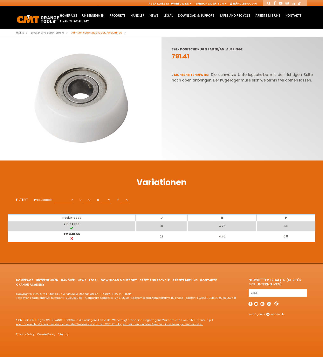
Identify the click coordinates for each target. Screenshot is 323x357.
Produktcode (43, 200)
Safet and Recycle (234, 15)
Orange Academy (74, 21)
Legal (168, 15)
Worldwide (181, 4)
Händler (137, 15)
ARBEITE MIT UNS (267, 15)
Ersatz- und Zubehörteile (47, 33)
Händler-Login (244, 4)
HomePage (68, 15)
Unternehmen (93, 15)
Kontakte (293, 15)
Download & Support (196, 15)
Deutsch (218, 4)
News (154, 15)
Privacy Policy (25, 334)
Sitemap (63, 334)
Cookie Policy (46, 334)
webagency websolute (267, 314)
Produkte (117, 15)
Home (20, 33)
